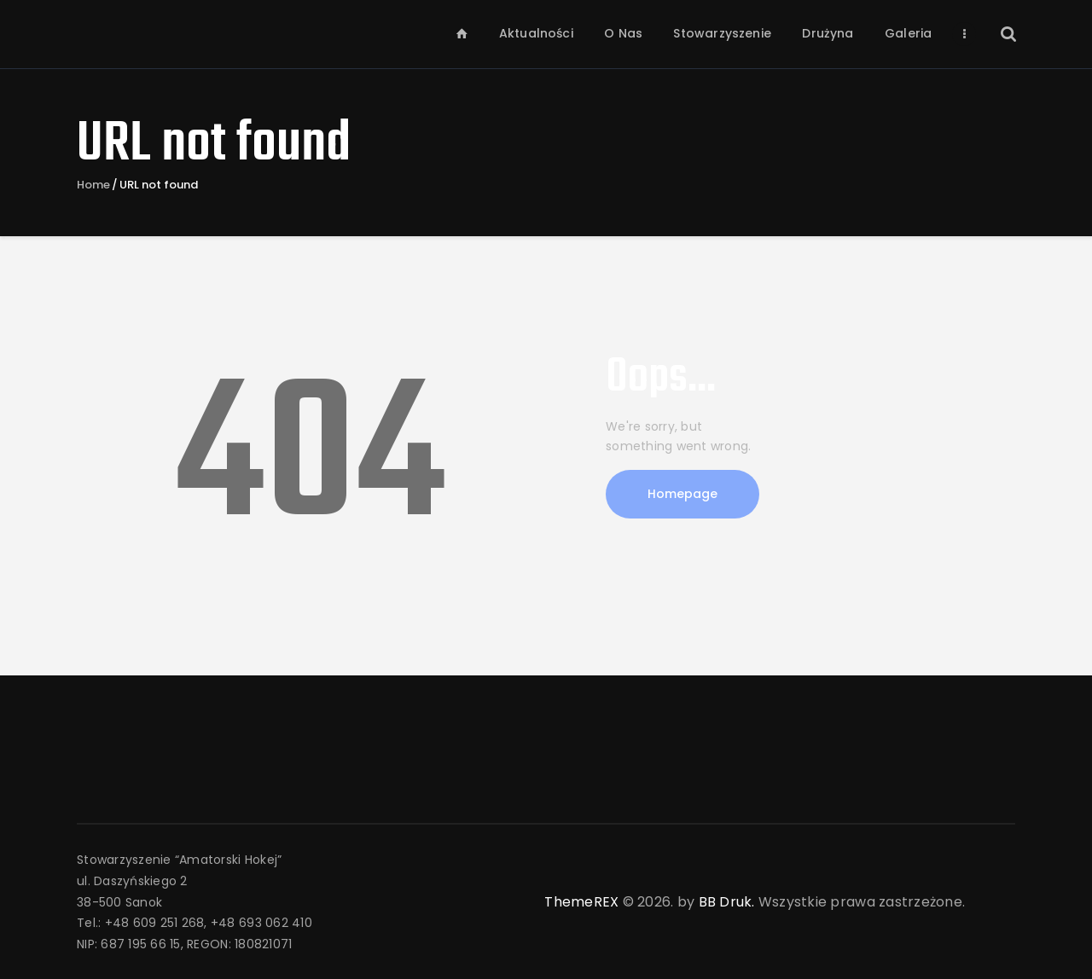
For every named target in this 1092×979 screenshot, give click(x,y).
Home (93, 185)
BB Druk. (727, 902)
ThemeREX (581, 902)
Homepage (682, 493)
